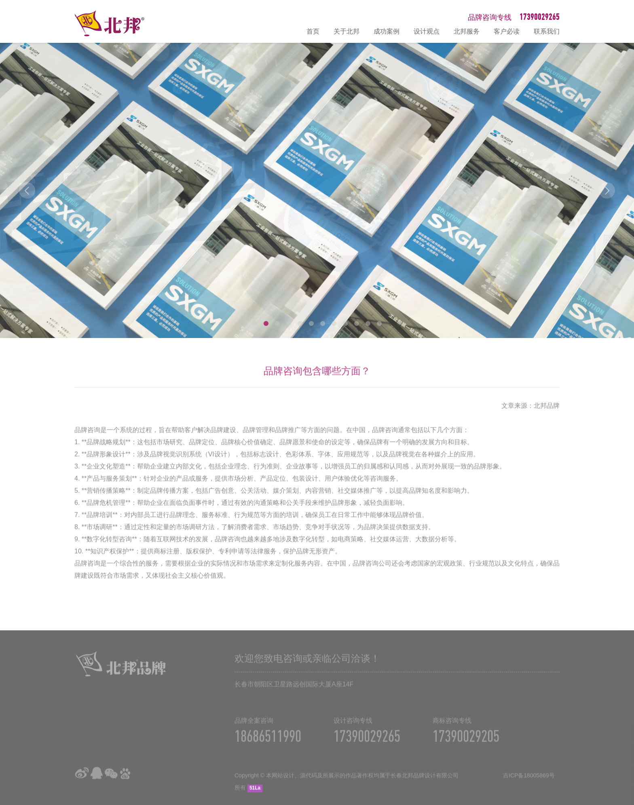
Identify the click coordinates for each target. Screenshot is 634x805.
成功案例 (386, 31)
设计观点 (427, 31)
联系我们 (547, 31)
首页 (312, 31)
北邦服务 (467, 31)
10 (356, 323)
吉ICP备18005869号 (529, 780)
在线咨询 (623, 712)
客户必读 (507, 31)
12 (379, 323)
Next (607, 190)
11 (368, 323)
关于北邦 (346, 31)
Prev (27, 190)
